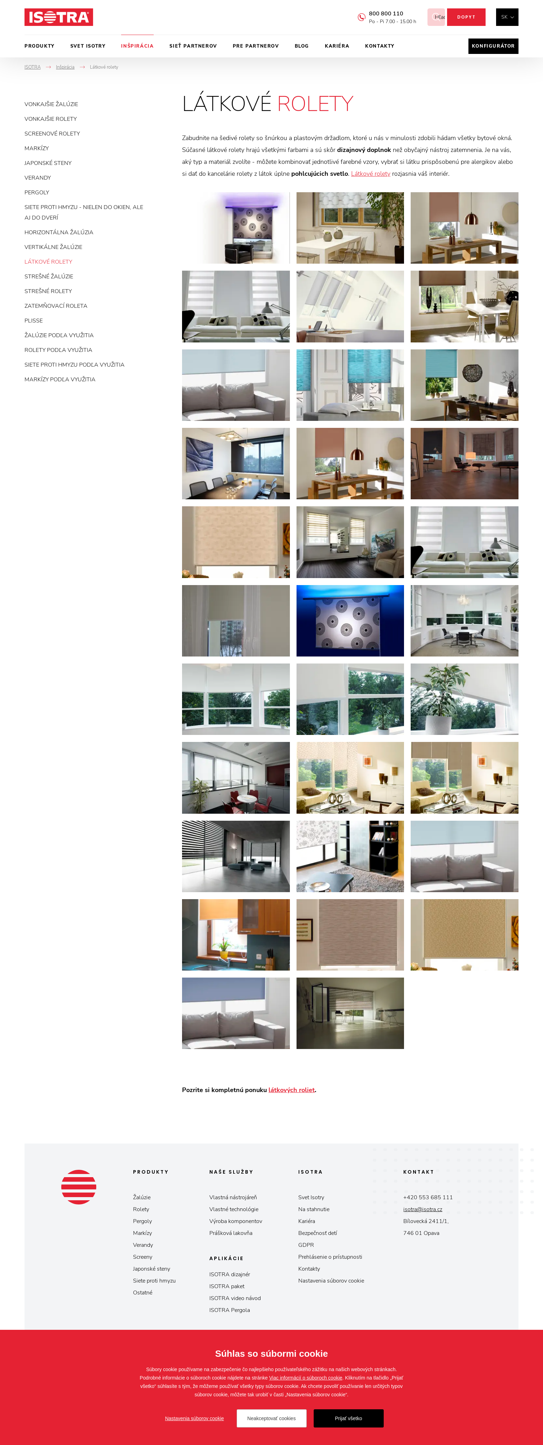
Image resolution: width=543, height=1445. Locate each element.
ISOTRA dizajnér (229, 1274)
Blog (302, 46)
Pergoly (37, 192)
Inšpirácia (137, 46)
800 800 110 (378, 14)
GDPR (306, 1245)
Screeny (142, 1257)
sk (504, 17)
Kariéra (337, 46)
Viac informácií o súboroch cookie (305, 1378)
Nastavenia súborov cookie (331, 1281)
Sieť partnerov (193, 46)
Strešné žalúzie (49, 276)
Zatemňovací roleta (56, 306)
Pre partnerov (256, 46)
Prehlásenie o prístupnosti (330, 1257)
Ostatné (142, 1293)
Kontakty (380, 46)
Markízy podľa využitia (60, 379)
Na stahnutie (313, 1209)
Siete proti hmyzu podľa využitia (75, 365)
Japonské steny (48, 163)
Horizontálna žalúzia (59, 232)
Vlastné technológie (233, 1209)
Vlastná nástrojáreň (233, 1197)
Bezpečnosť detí (317, 1233)
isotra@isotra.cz (422, 1209)
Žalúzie (142, 1197)
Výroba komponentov (235, 1221)
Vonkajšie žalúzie (51, 104)
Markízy (37, 148)
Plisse (34, 321)
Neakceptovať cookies (271, 1418)
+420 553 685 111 (428, 1197)
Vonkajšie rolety (51, 119)
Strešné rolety (48, 291)
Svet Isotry (311, 1197)
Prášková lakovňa (230, 1233)
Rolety (141, 1209)
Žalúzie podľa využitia (59, 335)
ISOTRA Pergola (229, 1310)
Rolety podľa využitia (58, 350)
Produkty (40, 46)
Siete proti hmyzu (154, 1281)
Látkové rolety (48, 262)
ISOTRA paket (226, 1286)
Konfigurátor (493, 46)
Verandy (38, 178)
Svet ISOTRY (88, 46)
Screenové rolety (52, 134)
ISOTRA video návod (235, 1298)
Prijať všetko (348, 1418)
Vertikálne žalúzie (53, 247)
